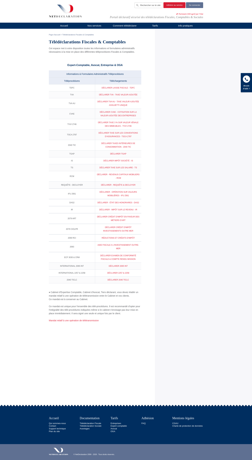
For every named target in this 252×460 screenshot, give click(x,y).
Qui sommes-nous (57, 423)
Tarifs (155, 25)
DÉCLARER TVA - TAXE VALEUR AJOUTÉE (118, 95)
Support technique (57, 428)
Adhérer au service (174, 5)
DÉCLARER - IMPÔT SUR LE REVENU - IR (118, 210)
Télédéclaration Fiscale (90, 423)
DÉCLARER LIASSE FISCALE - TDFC (118, 88)
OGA (113, 431)
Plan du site (54, 431)
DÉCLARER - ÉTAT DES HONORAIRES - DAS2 (118, 203)
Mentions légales (183, 418)
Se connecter (194, 5)
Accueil (64, 25)
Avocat (114, 428)
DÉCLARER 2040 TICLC (118, 280)
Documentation (89, 418)
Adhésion (147, 418)
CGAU (175, 423)
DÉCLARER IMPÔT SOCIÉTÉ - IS (118, 161)
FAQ (143, 423)
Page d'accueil (54, 35)
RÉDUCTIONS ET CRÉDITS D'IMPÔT (118, 238)
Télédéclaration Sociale (90, 426)
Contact (52, 426)
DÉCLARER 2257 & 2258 (118, 273)
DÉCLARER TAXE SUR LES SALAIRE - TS (118, 167)
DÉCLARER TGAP (118, 154)
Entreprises (116, 423)
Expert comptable (119, 426)
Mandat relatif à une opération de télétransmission (74, 320)
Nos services (94, 25)
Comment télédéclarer (125, 25)
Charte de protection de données (187, 426)
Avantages (85, 428)
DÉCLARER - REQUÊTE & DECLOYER (118, 185)
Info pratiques (185, 25)
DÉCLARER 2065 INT (118, 266)
